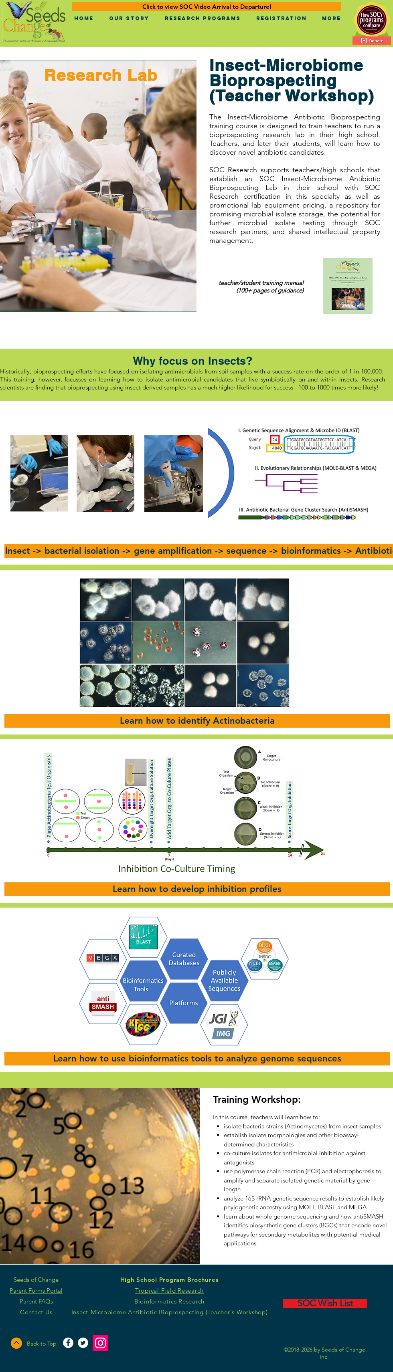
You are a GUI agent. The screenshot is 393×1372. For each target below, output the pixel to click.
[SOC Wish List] (325, 1303)
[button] (129, 18)
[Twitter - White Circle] (83, 1343)
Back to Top (42, 1343)
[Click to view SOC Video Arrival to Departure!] (206, 6)
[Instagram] (100, 1343)
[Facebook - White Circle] (68, 1343)
